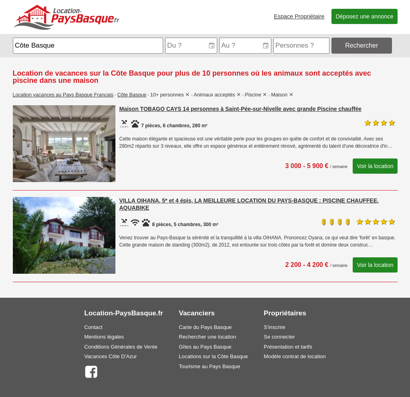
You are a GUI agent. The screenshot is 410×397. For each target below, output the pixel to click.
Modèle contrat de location (295, 356)
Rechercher (361, 45)
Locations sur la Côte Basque (213, 356)
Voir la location (375, 166)
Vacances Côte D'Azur (110, 356)
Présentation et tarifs (288, 347)
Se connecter (279, 337)
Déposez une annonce (364, 16)
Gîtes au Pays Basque (205, 347)
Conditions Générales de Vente (121, 347)
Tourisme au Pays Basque (209, 366)
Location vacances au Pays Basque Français (63, 95)
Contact (93, 327)
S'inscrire (274, 327)
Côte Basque (131, 95)
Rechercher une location (207, 337)
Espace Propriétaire (299, 16)
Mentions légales (104, 337)
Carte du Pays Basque (205, 327)
